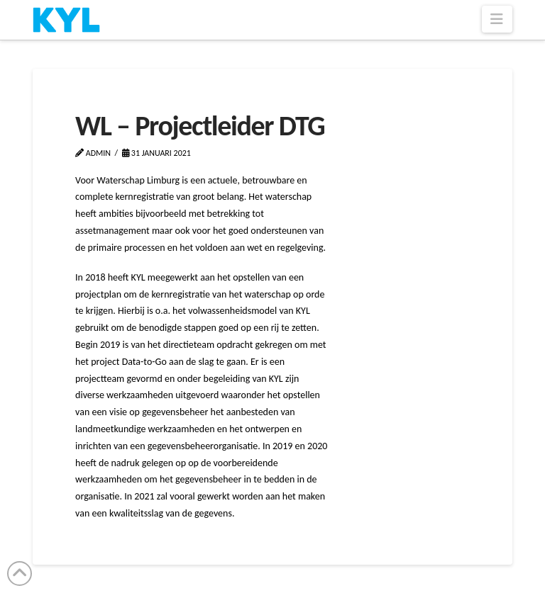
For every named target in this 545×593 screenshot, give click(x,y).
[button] (497, 19)
